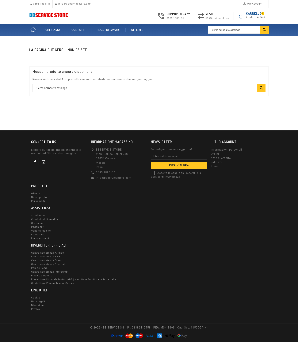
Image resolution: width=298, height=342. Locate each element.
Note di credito (221, 157)
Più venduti (38, 201)
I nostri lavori (108, 29)
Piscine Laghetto (41, 275)
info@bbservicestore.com (113, 177)
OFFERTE (137, 29)
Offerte (35, 193)
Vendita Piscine (41, 230)
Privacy (35, 309)
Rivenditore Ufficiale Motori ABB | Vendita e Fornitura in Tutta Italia (73, 279)
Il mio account (40, 238)
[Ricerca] (238, 30)
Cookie (35, 297)
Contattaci (37, 234)
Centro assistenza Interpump (49, 271)
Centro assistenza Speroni (48, 264)
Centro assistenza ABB (45, 256)
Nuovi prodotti (40, 197)
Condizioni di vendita (44, 219)
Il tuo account (224, 142)
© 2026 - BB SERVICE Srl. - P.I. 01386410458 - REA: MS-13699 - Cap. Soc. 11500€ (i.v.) (149, 327)
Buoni (215, 166)
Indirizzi (216, 162)
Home (33, 30)
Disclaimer (38, 305)
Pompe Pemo (39, 268)
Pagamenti (37, 226)
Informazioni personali (226, 149)
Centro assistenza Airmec (47, 252)
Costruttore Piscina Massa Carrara (52, 283)
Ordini (215, 153)
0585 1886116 (175, 18)
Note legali (38, 301)
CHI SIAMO (52, 29)
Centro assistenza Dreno (47, 260)
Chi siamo (37, 223)
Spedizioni (38, 215)
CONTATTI (78, 29)
